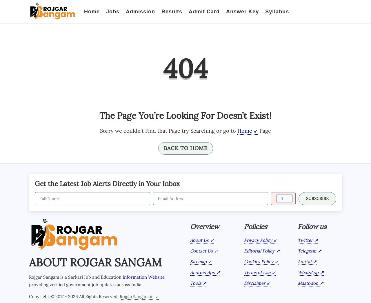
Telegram (307, 251)
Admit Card (204, 12)
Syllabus (277, 12)
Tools (195, 283)
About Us (199, 240)
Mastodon (308, 283)
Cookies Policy (258, 261)
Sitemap (198, 261)
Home (92, 12)
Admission (140, 12)
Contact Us (201, 251)
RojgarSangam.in (137, 296)
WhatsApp (308, 272)
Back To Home (186, 148)
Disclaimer (254, 283)
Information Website (144, 277)
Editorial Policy (259, 251)
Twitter (305, 240)
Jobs (112, 12)
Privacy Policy (258, 240)
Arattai (304, 261)
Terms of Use (257, 272)
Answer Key (242, 12)
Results (171, 12)
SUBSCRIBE (317, 198)
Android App (202, 272)
